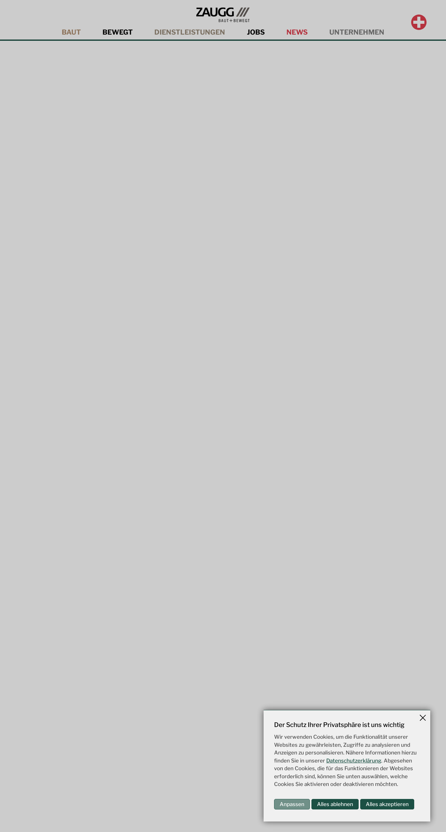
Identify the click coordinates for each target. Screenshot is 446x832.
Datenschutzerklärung (353, 761)
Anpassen (292, 804)
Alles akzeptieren (387, 804)
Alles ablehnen (335, 804)
